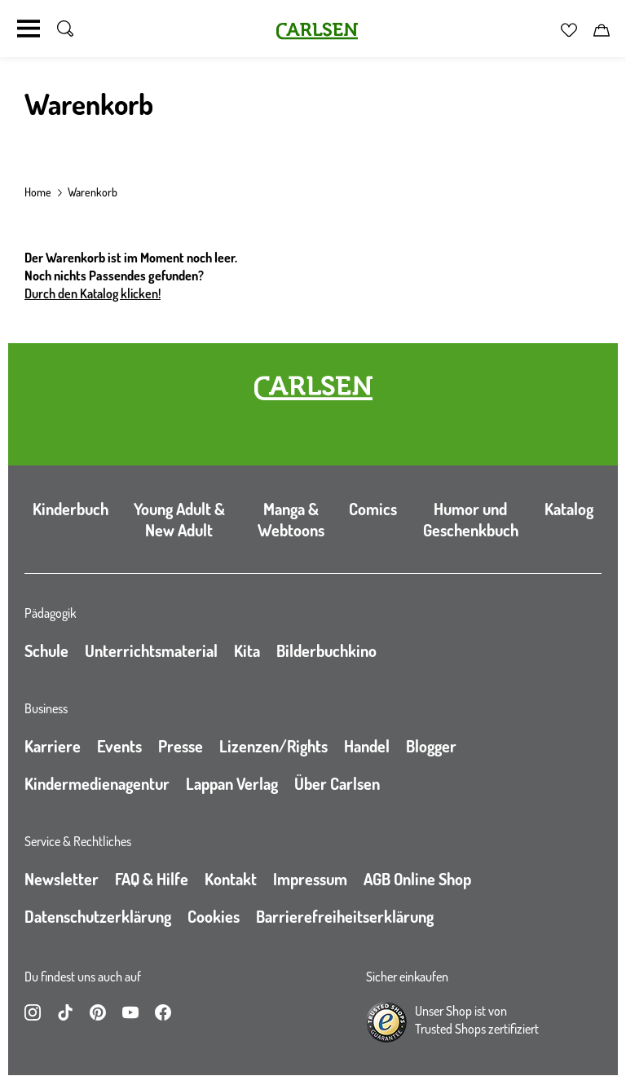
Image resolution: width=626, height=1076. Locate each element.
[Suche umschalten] (65, 28)
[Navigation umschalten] (28, 28)
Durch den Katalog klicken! (92, 293)
